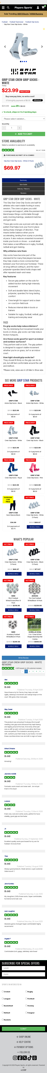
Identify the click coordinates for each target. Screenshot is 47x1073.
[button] (3, 7)
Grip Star (23, 380)
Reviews (23, 193)
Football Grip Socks (32, 22)
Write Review (23, 658)
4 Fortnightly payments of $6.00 (24, 100)
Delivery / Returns (23, 189)
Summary (23, 180)
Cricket (7, 992)
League (7, 999)
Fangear (31, 1013)
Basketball (8, 1006)
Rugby (30, 992)
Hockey (30, 1006)
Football (5, 22)
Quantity (5, 124)
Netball (7, 1013)
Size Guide (23, 184)
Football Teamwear (16, 22)
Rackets (7, 1020)
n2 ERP (23, 1070)
